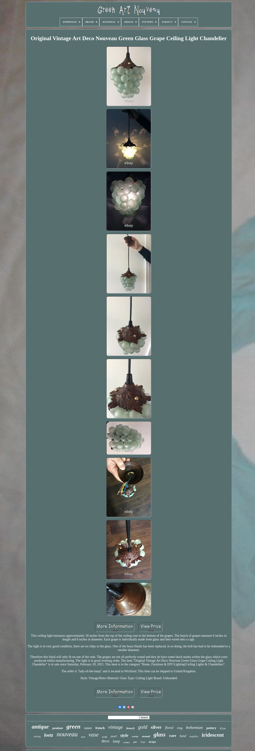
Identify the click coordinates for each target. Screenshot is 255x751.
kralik (104, 737)
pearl (114, 736)
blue (223, 728)
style (124, 735)
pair (135, 742)
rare (172, 735)
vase (94, 734)
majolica (194, 736)
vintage (115, 727)
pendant (57, 728)
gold (142, 727)
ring (180, 728)
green (73, 726)
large (142, 742)
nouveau (67, 734)
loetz (48, 735)
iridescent (213, 735)
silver (156, 727)
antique (40, 727)
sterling (37, 736)
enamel (146, 736)
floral (169, 728)
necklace (126, 742)
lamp (116, 741)
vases (88, 728)
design (152, 741)
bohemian (194, 727)
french (100, 728)
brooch (130, 728)
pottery (211, 728)
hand (183, 736)
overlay (135, 736)
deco (105, 741)
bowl (83, 737)
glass (160, 734)
